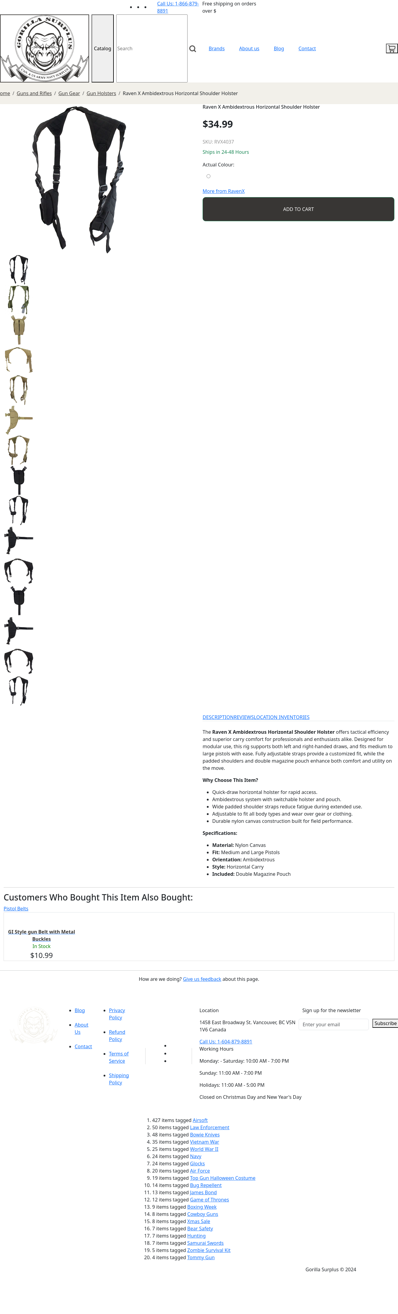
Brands (217, 48)
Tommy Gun (201, 1257)
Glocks (197, 1163)
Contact (307, 48)
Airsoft (200, 1120)
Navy (195, 1156)
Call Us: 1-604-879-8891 (225, 1041)
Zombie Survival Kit (209, 1250)
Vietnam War (204, 1142)
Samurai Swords (205, 1243)
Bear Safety (200, 1228)
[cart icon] (392, 48)
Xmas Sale (198, 1221)
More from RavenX (224, 191)
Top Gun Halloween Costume (222, 1178)
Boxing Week (201, 1207)
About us (249, 48)
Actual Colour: (218, 164)
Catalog (102, 48)
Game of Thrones (209, 1199)
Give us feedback (202, 979)
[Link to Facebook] (173, 1053)
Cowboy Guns (202, 1214)
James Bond (203, 1192)
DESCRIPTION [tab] (218, 717)
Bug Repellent (206, 1185)
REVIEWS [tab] (244, 717)
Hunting (196, 1235)
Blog (279, 48)
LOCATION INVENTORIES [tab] (281, 717)
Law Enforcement (209, 1127)
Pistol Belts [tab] (16, 908)
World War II (204, 1149)
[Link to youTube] (173, 1045)
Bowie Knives (204, 1134)
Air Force (200, 1170)
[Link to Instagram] (153, 7)
